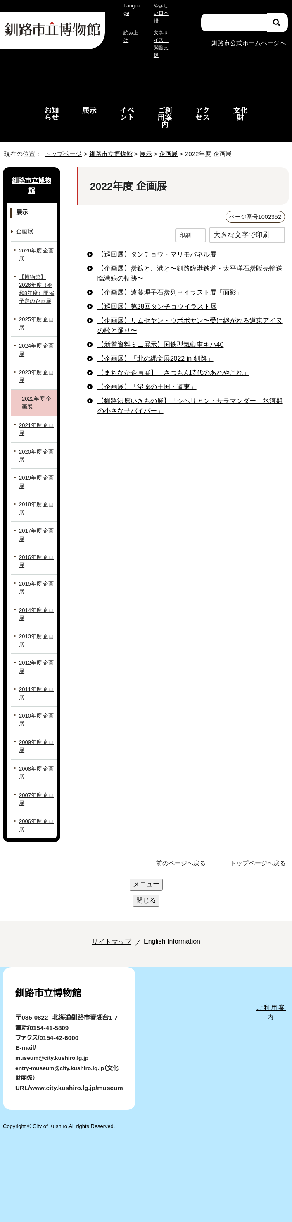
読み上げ (130, 36)
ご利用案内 (165, 109)
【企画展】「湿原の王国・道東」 (138, 379)
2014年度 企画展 (35, 606)
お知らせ (51, 106)
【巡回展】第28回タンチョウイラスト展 (152, 298)
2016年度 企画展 (35, 553)
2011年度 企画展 (35, 685)
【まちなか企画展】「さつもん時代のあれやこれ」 (165, 365)
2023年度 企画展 (35, 368)
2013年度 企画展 (35, 632)
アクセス (202, 106)
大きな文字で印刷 (242, 226)
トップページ (60, 146)
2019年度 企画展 (35, 474)
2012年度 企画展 (35, 659)
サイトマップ (102, 901)
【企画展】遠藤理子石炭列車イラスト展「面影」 (161, 284)
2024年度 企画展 (35, 342)
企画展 (170, 146)
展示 (89, 102)
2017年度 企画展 (35, 527)
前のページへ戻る (183, 855)
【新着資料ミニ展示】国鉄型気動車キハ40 (157, 337)
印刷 (185, 227)
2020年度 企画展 (35, 447)
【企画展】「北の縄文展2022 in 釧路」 (153, 351)
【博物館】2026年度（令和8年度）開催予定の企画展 (35, 281)
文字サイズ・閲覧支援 (162, 40)
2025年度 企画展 (35, 315)
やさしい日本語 (161, 13)
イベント (127, 106)
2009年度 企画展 (35, 738)
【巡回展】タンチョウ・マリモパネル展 (149, 246)
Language (131, 9)
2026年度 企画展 (35, 247)
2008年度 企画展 (35, 764)
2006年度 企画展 (35, 817)
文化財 (240, 106)
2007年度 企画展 (35, 791)
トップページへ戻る (259, 855)
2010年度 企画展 (35, 712)
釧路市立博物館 (108, 146)
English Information (170, 901)
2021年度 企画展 (35, 421)
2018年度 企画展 (35, 500)
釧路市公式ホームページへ (248, 39)
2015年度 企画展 (35, 580)
